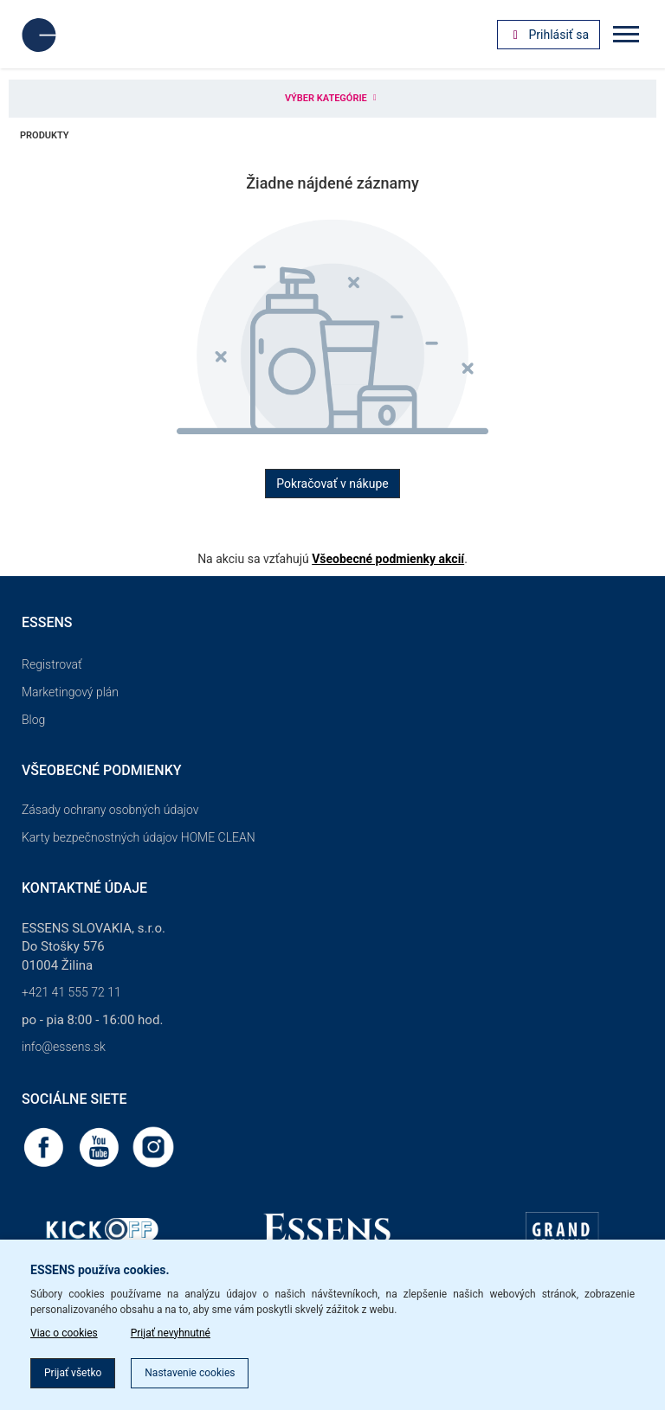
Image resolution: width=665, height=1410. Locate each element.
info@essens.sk (64, 1047)
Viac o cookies (64, 1333)
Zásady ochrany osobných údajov (110, 810)
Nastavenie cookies (190, 1373)
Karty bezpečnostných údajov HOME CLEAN (138, 837)
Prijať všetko (72, 1373)
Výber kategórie (332, 98)
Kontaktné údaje (84, 888)
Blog (33, 720)
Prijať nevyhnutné (170, 1333)
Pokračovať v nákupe (332, 483)
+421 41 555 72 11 (71, 992)
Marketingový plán (70, 692)
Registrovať (52, 664)
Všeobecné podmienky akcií (388, 559)
